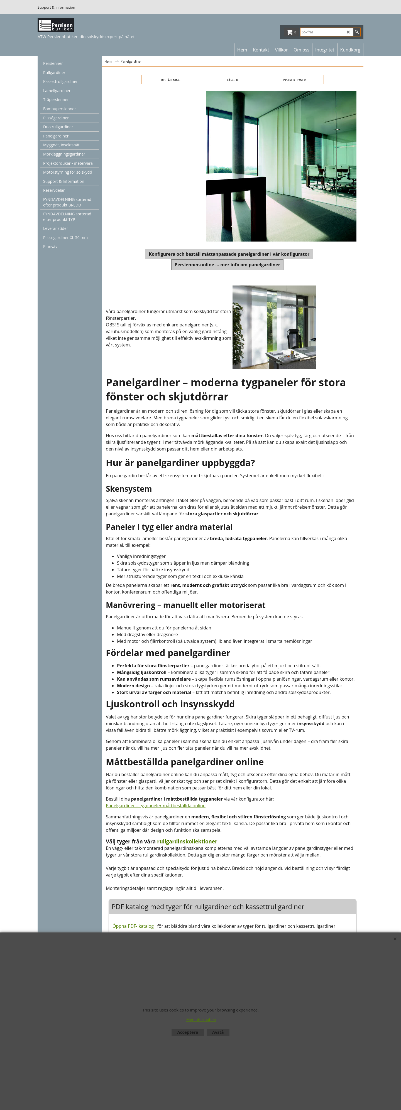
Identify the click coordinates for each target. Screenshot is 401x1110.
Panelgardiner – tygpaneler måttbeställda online (156, 806)
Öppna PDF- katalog (133, 926)
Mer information (201, 1019)
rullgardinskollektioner (187, 841)
